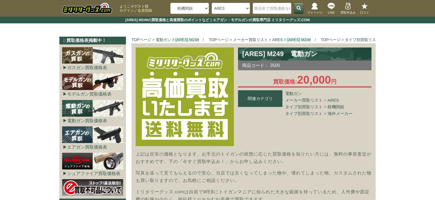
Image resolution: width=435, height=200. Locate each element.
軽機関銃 (336, 106)
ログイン (127, 10)
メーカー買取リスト (304, 100)
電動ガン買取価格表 (87, 120)
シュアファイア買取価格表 (93, 173)
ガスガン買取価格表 (87, 67)
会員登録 (145, 10)
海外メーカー (340, 113)
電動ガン (293, 93)
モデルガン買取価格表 (89, 94)
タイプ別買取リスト (304, 106)
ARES (333, 100)
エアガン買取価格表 (87, 147)
